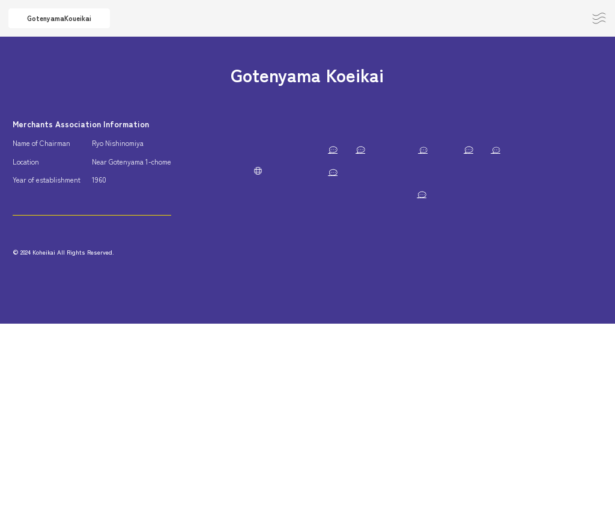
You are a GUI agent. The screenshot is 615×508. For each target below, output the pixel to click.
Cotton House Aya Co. (344, 329)
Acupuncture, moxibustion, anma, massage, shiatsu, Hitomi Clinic (414, 216)
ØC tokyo (585, 373)
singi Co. (487, 172)
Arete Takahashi (426, 194)
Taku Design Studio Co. (464, 329)
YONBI (458, 261)
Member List (334, 124)
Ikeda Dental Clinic (548, 329)
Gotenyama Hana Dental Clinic (518, 194)
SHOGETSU (404, 351)
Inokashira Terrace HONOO (352, 395)
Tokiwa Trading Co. (339, 239)
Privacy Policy (220, 255)
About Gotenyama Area (225, 129)
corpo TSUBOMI (508, 239)
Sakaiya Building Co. (526, 284)
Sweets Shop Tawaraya (440, 284)
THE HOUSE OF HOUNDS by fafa (501, 373)
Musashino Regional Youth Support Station (378, 172)
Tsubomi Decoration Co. (477, 351)
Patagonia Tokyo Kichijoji (348, 284)
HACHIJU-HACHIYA (342, 194)
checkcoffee (402, 261)
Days (457, 239)
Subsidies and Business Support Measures (226, 210)
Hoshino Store (409, 239)
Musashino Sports (339, 351)
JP (210, 285)
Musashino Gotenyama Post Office (363, 150)
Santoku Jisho (332, 373)
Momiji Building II (559, 351)
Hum (403, 329)
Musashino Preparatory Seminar (498, 306)
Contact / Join (68, 252)
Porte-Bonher (456, 150)
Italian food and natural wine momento (369, 306)
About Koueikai (221, 167)
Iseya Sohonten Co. (550, 172)
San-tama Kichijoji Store (524, 261)
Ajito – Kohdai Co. (337, 261)
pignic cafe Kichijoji (402, 373)
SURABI (425, 395)
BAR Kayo (561, 216)
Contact (563, 18)
